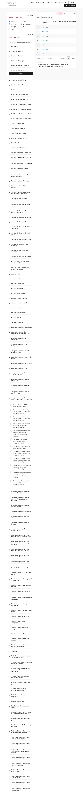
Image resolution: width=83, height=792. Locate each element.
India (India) (45, 27)
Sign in (72, 2)
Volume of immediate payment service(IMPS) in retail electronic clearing (20, 467)
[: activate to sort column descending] (38, 22)
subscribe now (70, 5)
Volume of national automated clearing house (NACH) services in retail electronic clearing (20, 474)
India (12, 21)
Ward (12, 29)
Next (73, 58)
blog (56, 2)
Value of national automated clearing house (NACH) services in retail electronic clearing (20, 433)
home (32, 2)
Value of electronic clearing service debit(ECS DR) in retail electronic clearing (20, 418)
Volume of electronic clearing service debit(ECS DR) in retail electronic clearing (20, 460)
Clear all (30, 34)
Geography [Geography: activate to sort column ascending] (44, 22)
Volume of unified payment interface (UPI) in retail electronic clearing (19, 482)
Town (23, 26)
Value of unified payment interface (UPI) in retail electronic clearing (19, 441)
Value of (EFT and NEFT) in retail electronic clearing (19, 405)
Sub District (26, 24)
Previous (62, 58)
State (23, 21)
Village (12, 26)
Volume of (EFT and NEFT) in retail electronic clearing (20, 447)
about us (49, 2)
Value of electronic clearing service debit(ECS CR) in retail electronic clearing (20, 411)
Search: (46, 17)
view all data (40, 2)
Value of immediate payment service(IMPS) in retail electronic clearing (20, 425)
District (12, 24)
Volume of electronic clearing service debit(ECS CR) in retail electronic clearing (20, 453)
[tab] (21, 46)
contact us (62, 2)
